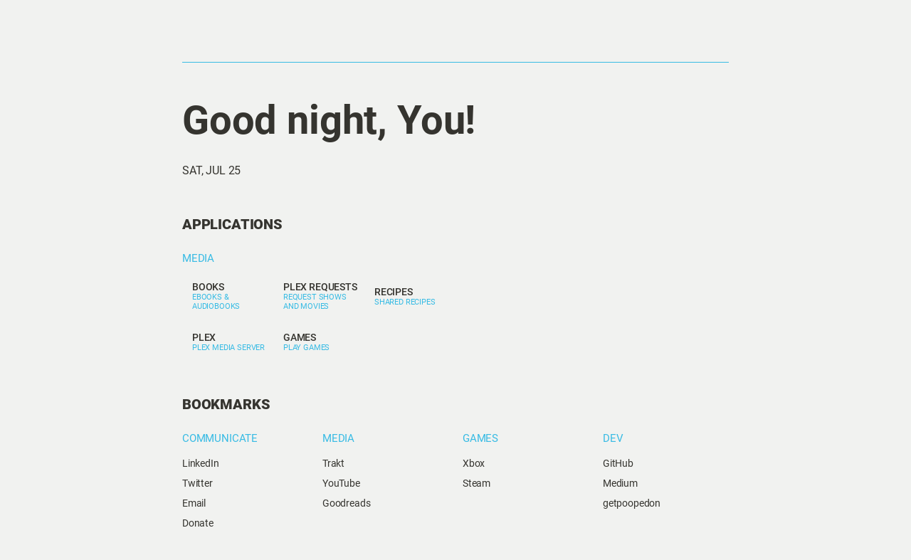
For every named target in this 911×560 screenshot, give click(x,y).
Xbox (474, 463)
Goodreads (346, 503)
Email (194, 503)
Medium (620, 483)
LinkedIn (200, 463)
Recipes (393, 291)
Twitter (197, 483)
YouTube (341, 483)
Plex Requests (320, 286)
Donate (198, 523)
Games (299, 337)
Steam (476, 483)
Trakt (333, 463)
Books (208, 286)
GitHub (618, 463)
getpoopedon (631, 503)
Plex (204, 337)
